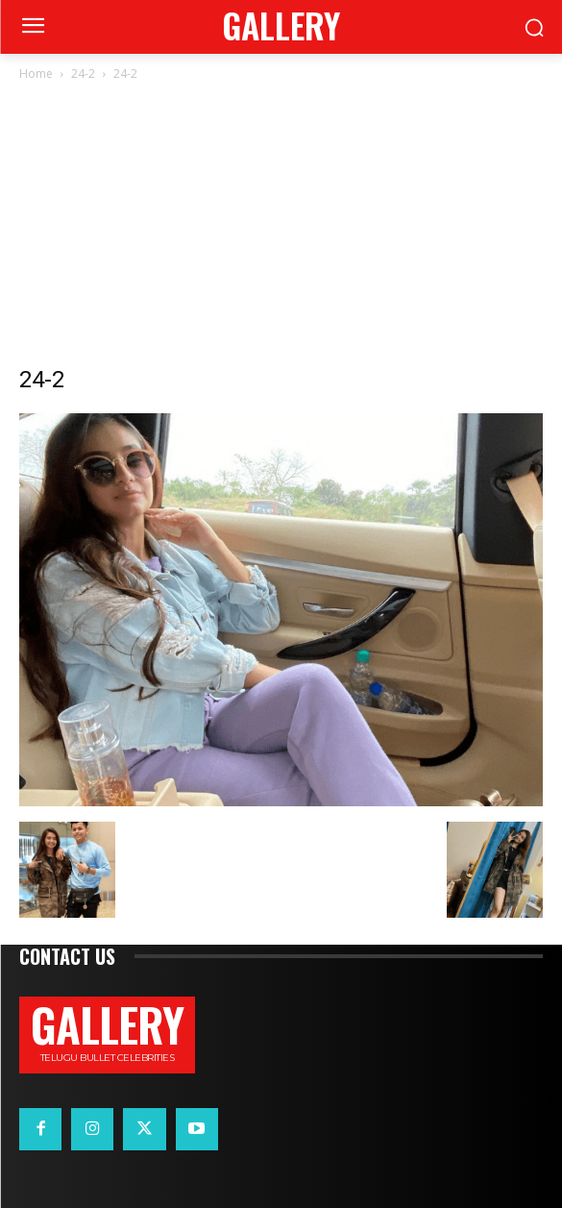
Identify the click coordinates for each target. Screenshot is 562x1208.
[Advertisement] (281, 228)
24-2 (83, 73)
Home (36, 73)
